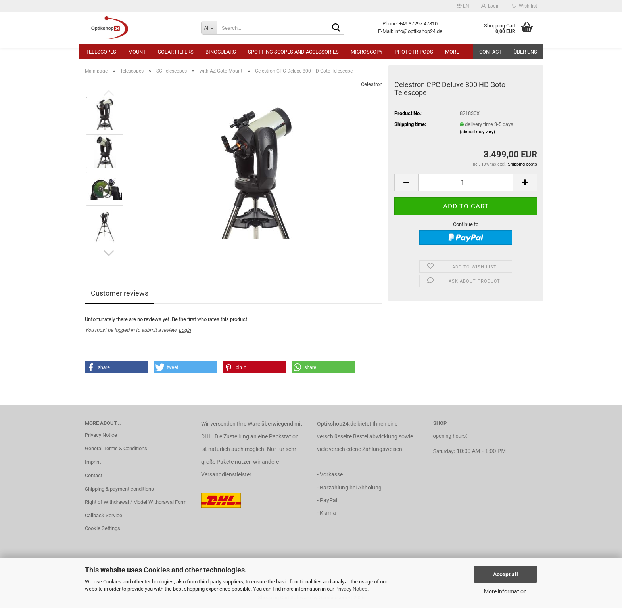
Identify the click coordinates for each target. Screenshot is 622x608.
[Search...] (209, 28)
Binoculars (220, 52)
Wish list (524, 6)
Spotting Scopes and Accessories (293, 52)
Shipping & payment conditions (119, 489)
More (452, 52)
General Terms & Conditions (116, 448)
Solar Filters (176, 52)
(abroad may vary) (477, 131)
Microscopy (367, 52)
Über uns (525, 52)
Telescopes (101, 52)
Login (185, 330)
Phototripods (414, 52)
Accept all (505, 574)
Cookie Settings (102, 528)
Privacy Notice (351, 589)
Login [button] (490, 6)
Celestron (371, 84)
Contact (490, 52)
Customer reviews (119, 293)
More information (505, 591)
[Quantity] (465, 182)
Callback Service (103, 515)
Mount (137, 52)
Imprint (93, 462)
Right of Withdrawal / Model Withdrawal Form (135, 502)
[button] (463, 6)
